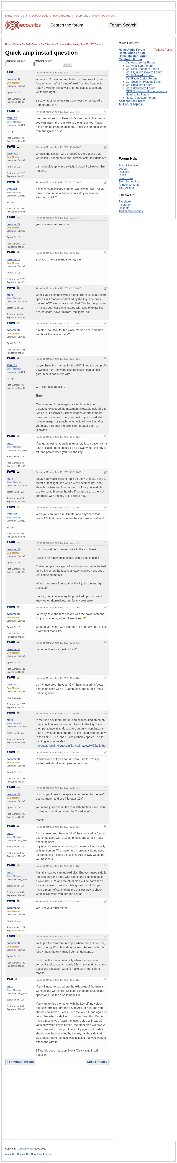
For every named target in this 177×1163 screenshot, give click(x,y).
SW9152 (12, 118)
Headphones (82, 15)
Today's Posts (163, 49)
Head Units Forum (137, 94)
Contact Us (23, 1154)
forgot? (48, 61)
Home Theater (62, 15)
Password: (48, 63)
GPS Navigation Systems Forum (146, 91)
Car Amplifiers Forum (139, 65)
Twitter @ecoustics (131, 211)
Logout (123, 168)
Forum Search (122, 25)
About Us (10, 1154)
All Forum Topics (130, 104)
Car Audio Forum (130, 59)
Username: (20, 63)
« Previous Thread (20, 1062)
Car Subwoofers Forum (140, 88)
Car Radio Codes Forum (141, 78)
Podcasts (108, 15)
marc (10, 294)
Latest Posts (13, 15)
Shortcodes (126, 178)
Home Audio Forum (132, 49)
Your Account (127, 187)
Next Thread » (97, 1062)
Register (124, 171)
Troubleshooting (129, 181)
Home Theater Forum (133, 56)
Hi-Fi (27, 15)
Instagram (125, 204)
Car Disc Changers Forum (142, 68)
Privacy (49, 1154)
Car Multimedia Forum (140, 75)
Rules (122, 175)
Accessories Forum (132, 100)
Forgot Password (129, 165)
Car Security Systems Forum (144, 81)
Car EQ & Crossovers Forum (144, 72)
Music (96, 15)
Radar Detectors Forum (141, 97)
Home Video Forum (132, 52)
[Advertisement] (57, 1105)
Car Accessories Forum (140, 62)
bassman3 (13, 79)
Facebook (125, 201)
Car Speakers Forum (139, 84)
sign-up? (21, 61)
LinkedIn (124, 207)
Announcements (129, 184)
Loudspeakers (41, 15)
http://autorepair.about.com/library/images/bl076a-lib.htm (71, 745)
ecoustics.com (26, 1148)
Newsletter (36, 1154)
